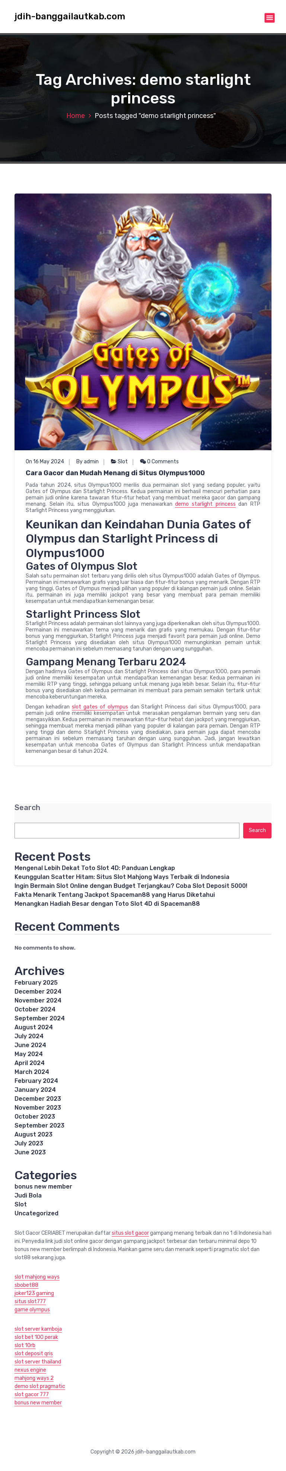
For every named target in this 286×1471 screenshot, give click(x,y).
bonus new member (43, 1186)
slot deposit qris (34, 1353)
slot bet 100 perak (36, 1337)
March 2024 (32, 1071)
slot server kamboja (38, 1329)
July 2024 (29, 1036)
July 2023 (29, 1143)
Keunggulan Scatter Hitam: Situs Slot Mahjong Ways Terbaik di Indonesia (122, 876)
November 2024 (38, 1000)
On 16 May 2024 (45, 461)
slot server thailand (38, 1362)
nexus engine (30, 1370)
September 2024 (40, 1018)
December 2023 (38, 1098)
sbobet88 (26, 1285)
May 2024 (29, 1054)
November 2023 (38, 1107)
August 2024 (34, 1027)
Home (75, 116)
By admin (87, 461)
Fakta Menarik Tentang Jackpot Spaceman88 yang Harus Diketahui (115, 894)
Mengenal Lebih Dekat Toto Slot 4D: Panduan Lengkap (95, 868)
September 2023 (39, 1125)
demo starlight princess (205, 504)
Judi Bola (28, 1195)
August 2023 (34, 1134)
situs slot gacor (130, 1233)
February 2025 (36, 982)
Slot (123, 461)
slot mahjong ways (37, 1277)
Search (27, 807)
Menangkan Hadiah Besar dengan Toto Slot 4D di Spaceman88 (107, 903)
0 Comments (159, 461)
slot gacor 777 (32, 1394)
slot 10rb (25, 1345)
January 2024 (35, 1089)
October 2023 (35, 1116)
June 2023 (30, 1152)
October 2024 (35, 1009)
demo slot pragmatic (40, 1386)
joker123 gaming (34, 1293)
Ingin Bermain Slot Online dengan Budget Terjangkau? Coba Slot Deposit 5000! (131, 885)
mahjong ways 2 (34, 1378)
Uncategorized (36, 1213)
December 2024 (38, 991)
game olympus (32, 1310)
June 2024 (30, 1045)
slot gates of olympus (100, 707)
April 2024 (30, 1063)
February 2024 (36, 1080)
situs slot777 (30, 1301)
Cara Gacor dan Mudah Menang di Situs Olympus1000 (115, 473)
